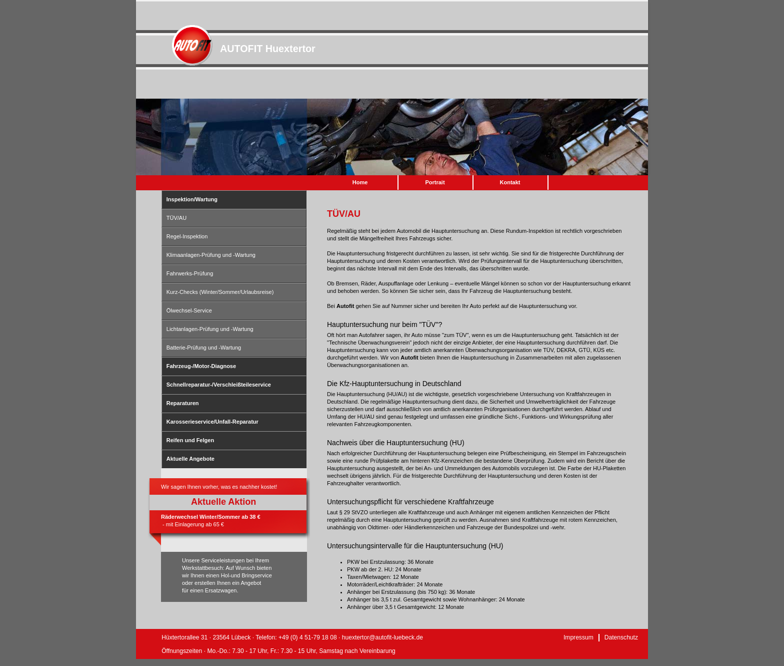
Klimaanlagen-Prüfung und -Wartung (211, 255)
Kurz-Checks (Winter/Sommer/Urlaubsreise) (220, 292)
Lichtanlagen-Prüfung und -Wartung (210, 329)
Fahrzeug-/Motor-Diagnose (201, 366)
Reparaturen (182, 403)
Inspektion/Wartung (192, 199)
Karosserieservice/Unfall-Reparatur (212, 422)
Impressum (579, 637)
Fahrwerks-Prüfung (190, 273)
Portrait (434, 182)
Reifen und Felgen (190, 440)
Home (360, 182)
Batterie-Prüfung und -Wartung (203, 348)
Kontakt (510, 182)
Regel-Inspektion (187, 236)
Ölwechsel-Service (189, 310)
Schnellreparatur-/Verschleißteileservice (218, 385)
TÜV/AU (176, 218)
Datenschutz (621, 637)
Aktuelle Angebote (190, 459)
